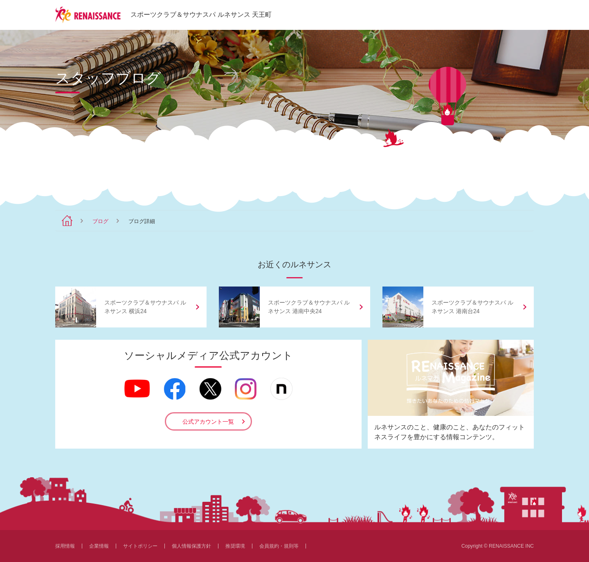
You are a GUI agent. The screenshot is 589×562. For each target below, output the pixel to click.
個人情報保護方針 (191, 546)
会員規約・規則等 (279, 546)
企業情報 (99, 546)
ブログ (100, 221)
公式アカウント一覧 (208, 421)
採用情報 (65, 546)
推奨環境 (235, 546)
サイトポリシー (140, 546)
